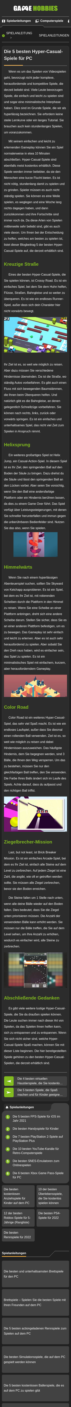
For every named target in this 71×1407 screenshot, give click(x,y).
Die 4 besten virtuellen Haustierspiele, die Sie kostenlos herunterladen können (39, 1081)
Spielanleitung (19, 33)
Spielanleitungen (54, 35)
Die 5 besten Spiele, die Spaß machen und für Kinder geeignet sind (39, 1092)
